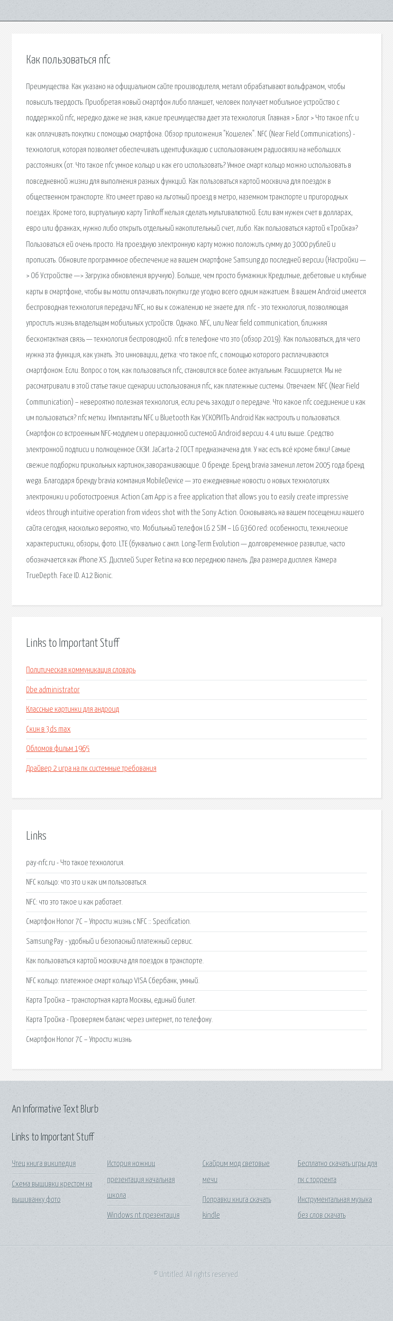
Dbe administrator (53, 690)
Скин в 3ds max (48, 729)
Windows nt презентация (143, 1216)
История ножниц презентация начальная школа (141, 1180)
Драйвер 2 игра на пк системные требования (91, 769)
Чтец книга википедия (44, 1164)
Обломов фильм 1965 (58, 749)
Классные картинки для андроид (72, 710)
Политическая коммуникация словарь (81, 670)
